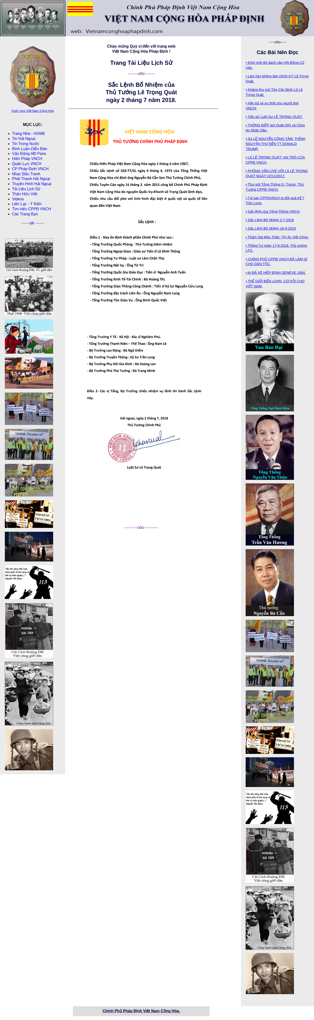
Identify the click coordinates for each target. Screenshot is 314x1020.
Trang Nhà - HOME (28, 133)
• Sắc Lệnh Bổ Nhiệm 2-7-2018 (270, 220)
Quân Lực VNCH (26, 164)
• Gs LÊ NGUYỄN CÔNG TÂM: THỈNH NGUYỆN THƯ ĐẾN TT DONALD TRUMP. (275, 144)
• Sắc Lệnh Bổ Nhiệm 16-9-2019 (271, 228)
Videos (18, 199)
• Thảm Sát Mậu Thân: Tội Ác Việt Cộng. (277, 237)
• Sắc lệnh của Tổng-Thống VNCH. (273, 211)
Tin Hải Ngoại (24, 139)
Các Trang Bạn (25, 214)
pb (32, 223)
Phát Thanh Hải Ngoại (31, 179)
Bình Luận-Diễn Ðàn (29, 149)
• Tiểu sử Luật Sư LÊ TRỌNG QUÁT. (274, 117)
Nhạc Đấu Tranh (26, 174)
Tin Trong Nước (25, 144)
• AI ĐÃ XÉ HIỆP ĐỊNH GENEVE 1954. (276, 273)
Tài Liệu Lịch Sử (26, 189)
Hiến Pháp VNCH (27, 159)
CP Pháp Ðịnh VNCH (30, 169)
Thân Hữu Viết (24, 194)
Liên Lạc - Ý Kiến (27, 204)
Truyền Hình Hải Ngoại (31, 184)
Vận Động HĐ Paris (29, 154)
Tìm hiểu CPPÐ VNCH (31, 209)
